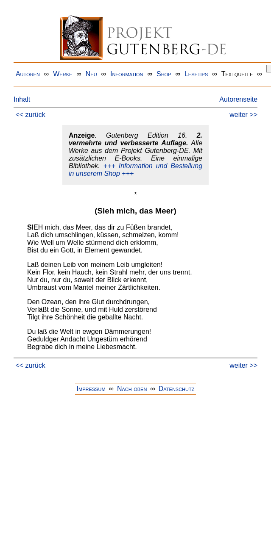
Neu (91, 74)
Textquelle (237, 74)
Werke (62, 74)
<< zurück (30, 114)
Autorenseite (238, 99)
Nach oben (132, 388)
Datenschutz (177, 388)
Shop (163, 74)
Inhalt (22, 99)
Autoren (28, 74)
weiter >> (243, 114)
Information (126, 74)
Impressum (91, 388)
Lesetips (196, 74)
